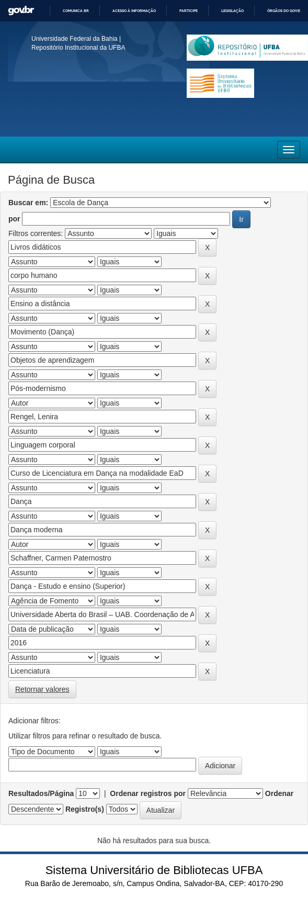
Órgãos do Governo (287, 10)
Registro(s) (84, 809)
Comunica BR (76, 10)
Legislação (232, 10)
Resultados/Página (41, 793)
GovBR (21, 11)
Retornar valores (42, 689)
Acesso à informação (134, 10)
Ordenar (279, 793)
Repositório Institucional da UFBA (78, 47)
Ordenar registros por (148, 793)
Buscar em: (28, 202)
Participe (188, 10)
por (14, 219)
